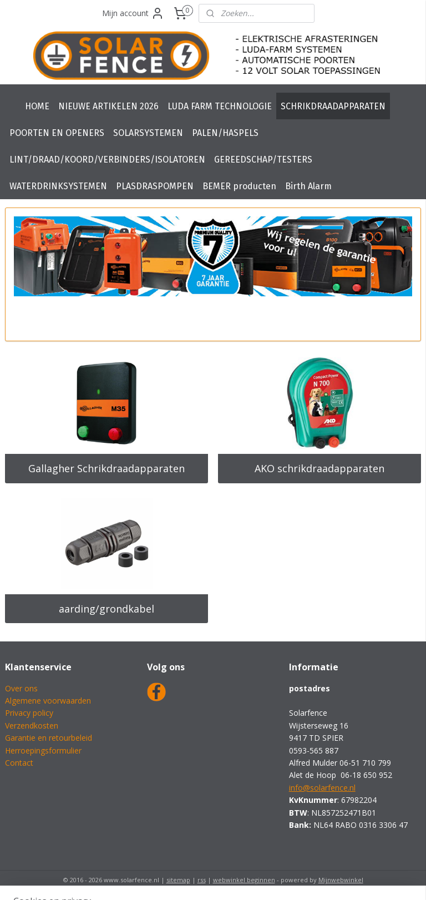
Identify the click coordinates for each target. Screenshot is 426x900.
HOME (37, 106)
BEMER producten (239, 186)
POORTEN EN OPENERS (56, 133)
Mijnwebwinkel (340, 880)
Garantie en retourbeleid (48, 737)
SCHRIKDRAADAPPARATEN (333, 106)
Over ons (21, 688)
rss (201, 880)
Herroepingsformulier (43, 750)
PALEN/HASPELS (225, 133)
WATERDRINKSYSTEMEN (58, 186)
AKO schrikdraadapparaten (319, 468)
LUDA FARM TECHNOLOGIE (220, 106)
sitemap (178, 880)
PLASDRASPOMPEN (155, 186)
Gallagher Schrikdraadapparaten (106, 468)
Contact (19, 762)
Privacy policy (29, 712)
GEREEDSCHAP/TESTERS (263, 159)
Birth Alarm (308, 186)
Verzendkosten (31, 725)
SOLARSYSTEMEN (148, 133)
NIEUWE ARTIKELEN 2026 (108, 106)
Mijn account (133, 13)
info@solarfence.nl (322, 787)
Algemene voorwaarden (48, 700)
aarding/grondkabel (106, 608)
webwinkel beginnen (244, 880)
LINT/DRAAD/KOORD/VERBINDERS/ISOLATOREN (107, 159)
